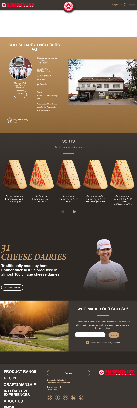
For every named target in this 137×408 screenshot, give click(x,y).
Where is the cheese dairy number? (105, 316)
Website (43, 58)
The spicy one (68, 169)
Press (6, 386)
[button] (62, 185)
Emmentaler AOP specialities (41, 173)
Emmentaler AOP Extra (68, 173)
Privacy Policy (69, 395)
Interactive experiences (17, 366)
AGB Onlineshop (81, 395)
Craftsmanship (20, 358)
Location (20, 67)
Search (114, 308)
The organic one (122, 169)
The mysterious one (15, 169)
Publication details (58, 395)
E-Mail (42, 53)
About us (13, 374)
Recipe (10, 351)
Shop (9, 381)
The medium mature (95, 169)
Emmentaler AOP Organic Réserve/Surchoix (122, 175)
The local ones (41, 169)
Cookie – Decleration (94, 395)
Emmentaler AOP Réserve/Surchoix (95, 173)
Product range (20, 345)
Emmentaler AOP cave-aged (14, 173)
